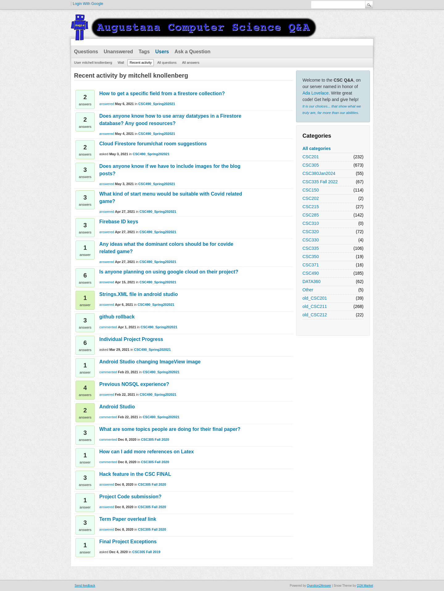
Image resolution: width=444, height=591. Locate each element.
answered (106, 104)
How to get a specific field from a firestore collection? (162, 93)
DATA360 (311, 281)
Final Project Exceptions (128, 541)
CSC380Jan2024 (318, 173)
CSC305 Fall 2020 (155, 439)
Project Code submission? (130, 496)
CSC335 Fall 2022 (320, 181)
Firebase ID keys (118, 221)
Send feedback (85, 585)
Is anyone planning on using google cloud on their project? (168, 271)
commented (108, 327)
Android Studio (117, 406)
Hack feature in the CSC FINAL (135, 474)
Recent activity (141, 62)
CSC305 (310, 165)
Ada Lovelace (315, 93)
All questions (166, 62)
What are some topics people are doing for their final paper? (169, 429)
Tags (144, 51)
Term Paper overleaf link (127, 519)
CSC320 (310, 231)
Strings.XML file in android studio (138, 294)
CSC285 (310, 215)
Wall (121, 62)
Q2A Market (365, 585)
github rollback (117, 316)
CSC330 (310, 239)
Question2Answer (319, 585)
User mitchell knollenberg (93, 62)
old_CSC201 (314, 298)
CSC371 (310, 264)
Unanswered (118, 51)
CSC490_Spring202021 (156, 104)
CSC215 (310, 206)
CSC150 (310, 190)
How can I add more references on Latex (146, 451)
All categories (316, 148)
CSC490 (310, 273)
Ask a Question (192, 51)
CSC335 (310, 248)
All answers (190, 62)
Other (307, 289)
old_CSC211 (314, 306)
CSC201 (310, 156)
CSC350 (310, 256)
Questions (86, 51)
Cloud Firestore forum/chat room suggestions (153, 143)
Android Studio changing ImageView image (150, 361)
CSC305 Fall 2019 (146, 552)
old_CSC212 (314, 314)
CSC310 (310, 223)
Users (162, 51)
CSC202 (310, 198)
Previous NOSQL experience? (134, 384)
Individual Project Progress (131, 339)
